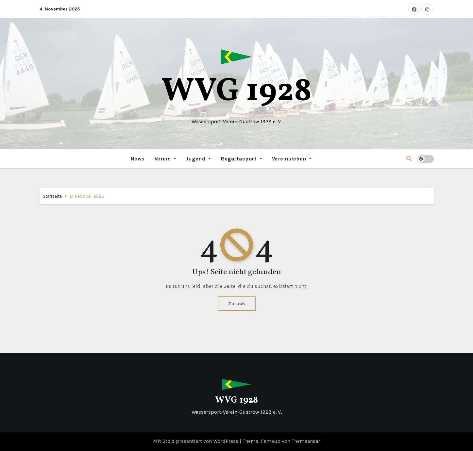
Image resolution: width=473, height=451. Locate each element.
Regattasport (241, 159)
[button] (409, 158)
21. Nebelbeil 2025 (86, 196)
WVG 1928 (236, 92)
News (138, 159)
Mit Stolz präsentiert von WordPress (196, 441)
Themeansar (306, 441)
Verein (166, 159)
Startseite (52, 196)
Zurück (236, 303)
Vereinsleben (292, 159)
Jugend (198, 159)
